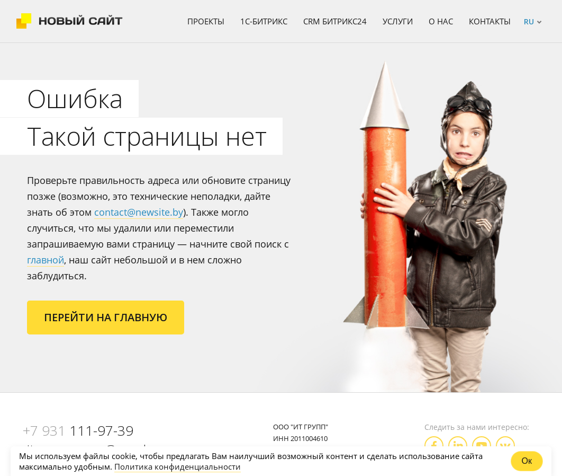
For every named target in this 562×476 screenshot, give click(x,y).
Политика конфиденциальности (177, 466)
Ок (527, 460)
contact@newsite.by (138, 212)
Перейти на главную (105, 317)
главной (45, 259)
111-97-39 (78, 430)
